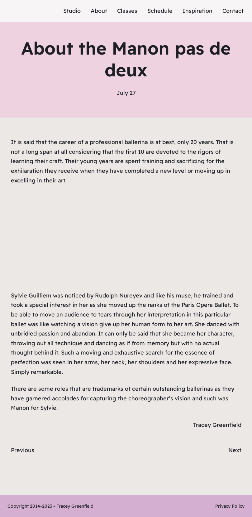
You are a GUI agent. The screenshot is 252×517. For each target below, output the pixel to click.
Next (234, 450)
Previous (22, 450)
